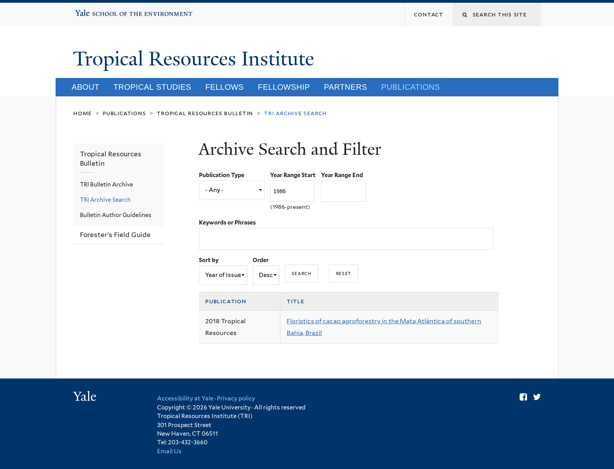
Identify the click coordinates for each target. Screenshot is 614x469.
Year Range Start (293, 175)
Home (82, 113)
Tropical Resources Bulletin (205, 113)
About (85, 87)
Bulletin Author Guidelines (115, 215)
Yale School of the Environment (100, 10)
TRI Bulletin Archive (106, 184)
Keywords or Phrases (227, 222)
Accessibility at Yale (185, 398)
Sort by (209, 260)
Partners (345, 87)
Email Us (169, 451)
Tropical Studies (152, 87)
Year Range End (342, 175)
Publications (410, 87)
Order (261, 260)
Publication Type (221, 175)
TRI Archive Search (105, 199)
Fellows (224, 87)
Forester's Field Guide (115, 235)
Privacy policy (236, 398)
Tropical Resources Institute (196, 59)
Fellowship (284, 87)
